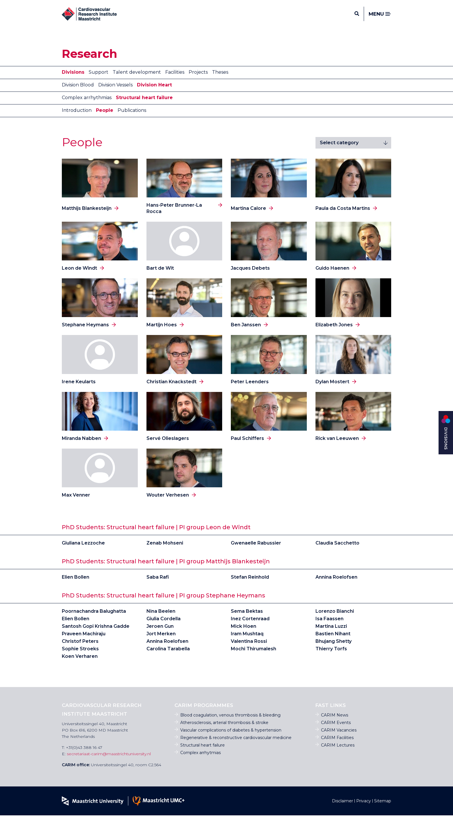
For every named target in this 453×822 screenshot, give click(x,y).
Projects (198, 79)
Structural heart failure (144, 104)
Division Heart (154, 91)
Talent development (137, 79)
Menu (380, 17)
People (104, 117)
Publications (132, 117)
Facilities (174, 79)
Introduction (77, 117)
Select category (339, 149)
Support (98, 79)
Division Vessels (115, 91)
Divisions (73, 79)
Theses (220, 79)
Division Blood (78, 91)
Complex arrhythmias (87, 104)
